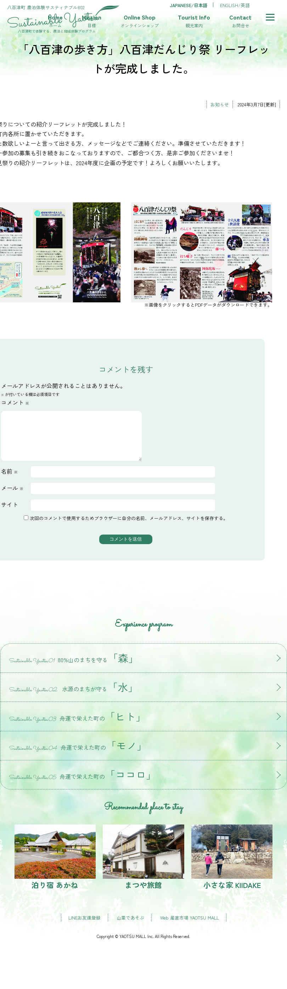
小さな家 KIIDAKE (232, 866)
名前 (9, 479)
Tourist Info (194, 21)
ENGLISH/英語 (235, 5)
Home (55, 21)
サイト (9, 513)
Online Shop (139, 21)
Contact (240, 21)
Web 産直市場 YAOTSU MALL (189, 926)
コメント (15, 402)
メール (12, 496)
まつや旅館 (143, 866)
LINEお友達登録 (84, 926)
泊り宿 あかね (55, 866)
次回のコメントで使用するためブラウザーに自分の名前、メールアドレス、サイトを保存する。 (129, 526)
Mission (91, 21)
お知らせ (219, 104)
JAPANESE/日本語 (189, 5)
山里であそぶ (130, 926)
